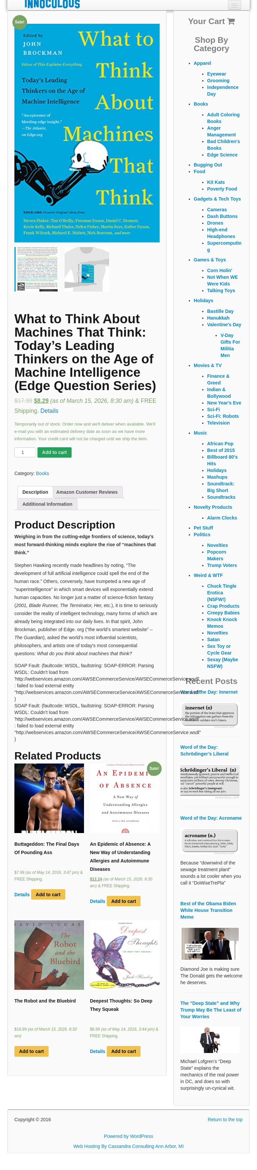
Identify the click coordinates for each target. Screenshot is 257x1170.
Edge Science (222, 154)
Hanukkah (218, 318)
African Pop (220, 443)
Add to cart (54, 452)
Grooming (218, 80)
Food (199, 171)
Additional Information (47, 504)
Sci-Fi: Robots (223, 416)
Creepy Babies (223, 612)
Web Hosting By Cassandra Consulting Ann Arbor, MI (128, 1146)
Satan (213, 639)
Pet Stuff (203, 528)
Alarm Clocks (222, 517)
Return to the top (225, 1119)
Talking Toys (221, 290)
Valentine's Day (224, 324)
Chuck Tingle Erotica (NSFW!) (222, 592)
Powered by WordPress (128, 1136)
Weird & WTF (208, 575)
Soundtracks (221, 497)
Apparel (202, 63)
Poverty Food (222, 189)
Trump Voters (222, 565)
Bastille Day (220, 311)
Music (200, 433)
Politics (202, 534)
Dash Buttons (222, 216)
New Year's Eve (224, 402)
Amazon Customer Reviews (87, 492)
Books (42, 473)
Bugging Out (208, 164)
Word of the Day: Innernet (209, 692)
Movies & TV (208, 365)
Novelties (217, 545)
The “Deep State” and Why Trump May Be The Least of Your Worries (210, 1010)
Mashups (217, 477)
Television (218, 423)
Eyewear (216, 74)
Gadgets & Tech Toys (217, 199)
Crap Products (223, 606)
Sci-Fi (213, 409)
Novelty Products (213, 507)
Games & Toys (210, 259)
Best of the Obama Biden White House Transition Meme (208, 910)
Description (35, 492)
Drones (215, 223)
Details (49, 410)
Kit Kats (216, 182)
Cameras (217, 209)
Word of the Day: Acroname (211, 818)
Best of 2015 (221, 450)
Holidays (203, 300)
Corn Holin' (219, 270)
